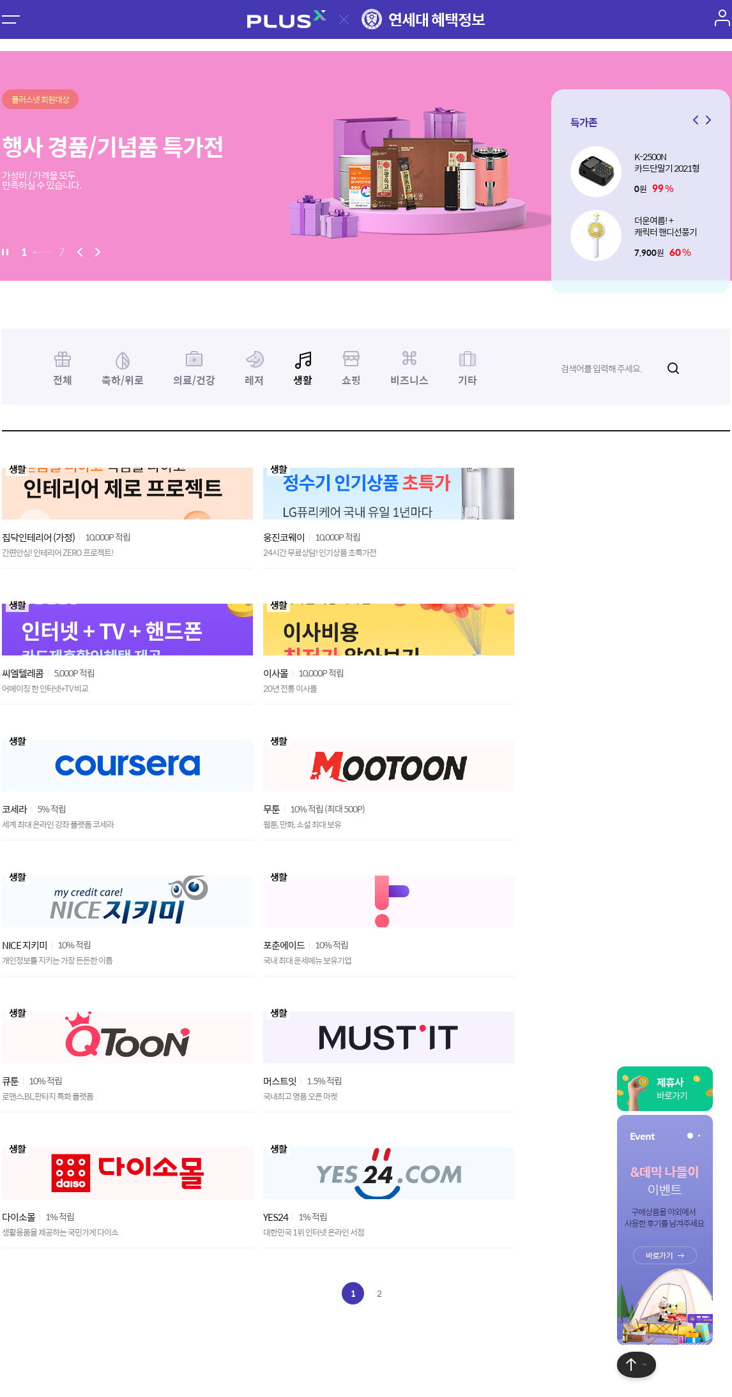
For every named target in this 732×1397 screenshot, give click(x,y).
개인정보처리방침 (178, 1306)
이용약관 (113, 1306)
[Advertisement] (366, 1185)
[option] (366, 166)
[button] (706, 120)
